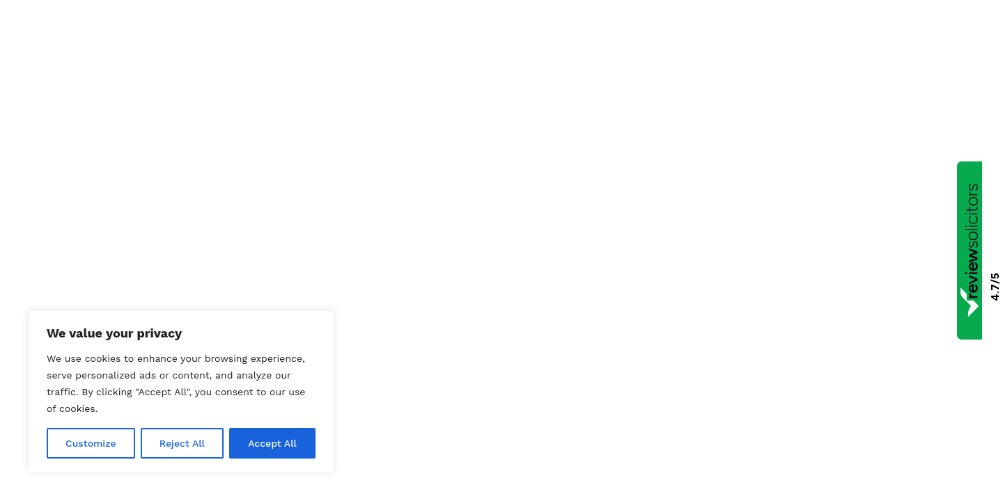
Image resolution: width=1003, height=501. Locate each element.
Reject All (182, 443)
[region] (181, 391)
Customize (90, 443)
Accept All (272, 443)
